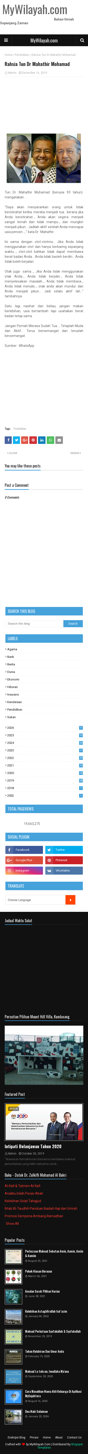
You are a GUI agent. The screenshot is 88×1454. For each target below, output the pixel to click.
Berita (11, 664)
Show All (12, 1223)
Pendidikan (22, 55)
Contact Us (74, 1437)
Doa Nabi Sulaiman (36, 1411)
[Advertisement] (44, 105)
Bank (10, 657)
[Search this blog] (34, 623)
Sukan (11, 717)
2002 (45, 795)
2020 (45, 773)
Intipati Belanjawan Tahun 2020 (33, 1146)
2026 (45, 727)
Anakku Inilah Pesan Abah (24, 1193)
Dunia (11, 672)
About (59, 1437)
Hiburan (12, 687)
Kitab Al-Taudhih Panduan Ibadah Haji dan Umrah (41, 1208)
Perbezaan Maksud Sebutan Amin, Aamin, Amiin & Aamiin (54, 1253)
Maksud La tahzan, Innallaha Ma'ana (47, 1371)
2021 (45, 765)
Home (8, 55)
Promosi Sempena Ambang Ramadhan (34, 1216)
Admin (12, 72)
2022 (45, 758)
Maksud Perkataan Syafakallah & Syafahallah (53, 1331)
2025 (45, 735)
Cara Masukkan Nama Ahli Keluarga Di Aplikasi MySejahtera (53, 1393)
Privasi (34, 1437)
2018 (45, 788)
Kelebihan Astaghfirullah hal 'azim (46, 1311)
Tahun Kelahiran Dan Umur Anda (44, 1351)
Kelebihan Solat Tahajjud (23, 1201)
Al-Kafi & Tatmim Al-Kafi (22, 1186)
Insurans (13, 694)
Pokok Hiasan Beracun (38, 1271)
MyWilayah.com (44, 40)
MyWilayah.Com (40, 1444)
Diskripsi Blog (16, 1437)
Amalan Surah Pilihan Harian (42, 1291)
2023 (45, 750)
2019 (45, 780)
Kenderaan (14, 702)
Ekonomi (13, 679)
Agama (12, 649)
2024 (45, 743)
